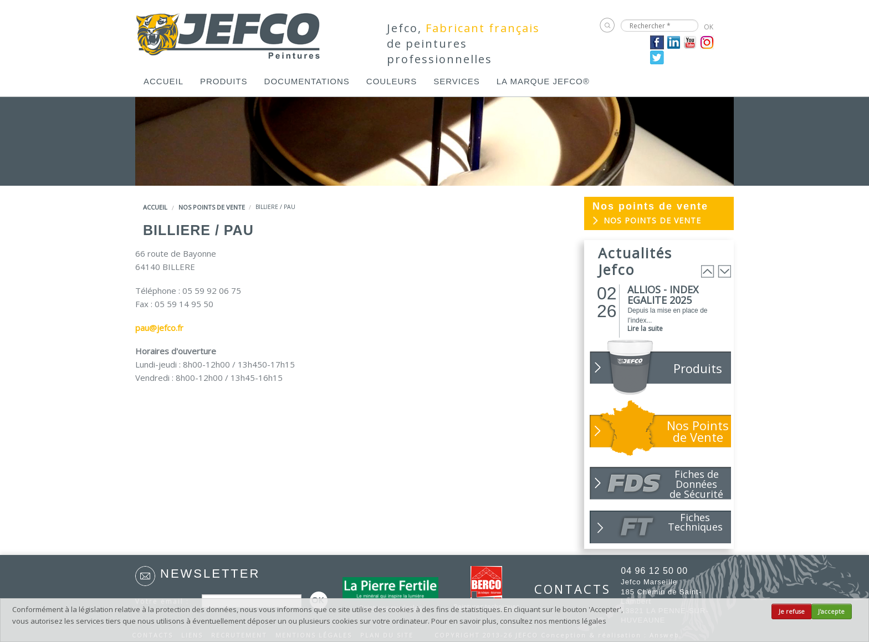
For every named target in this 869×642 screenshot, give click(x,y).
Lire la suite (645, 328)
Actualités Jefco (635, 261)
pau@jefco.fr (159, 327)
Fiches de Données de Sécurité (696, 483)
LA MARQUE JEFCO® (543, 81)
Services (456, 81)
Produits (224, 81)
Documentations (307, 81)
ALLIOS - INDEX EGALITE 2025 (662, 295)
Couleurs (391, 81)
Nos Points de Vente (698, 431)
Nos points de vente (211, 207)
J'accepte (831, 611)
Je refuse (792, 611)
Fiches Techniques (695, 522)
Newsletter (210, 573)
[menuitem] (163, 81)
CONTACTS (566, 589)
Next (724, 271)
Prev (707, 271)
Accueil (163, 81)
